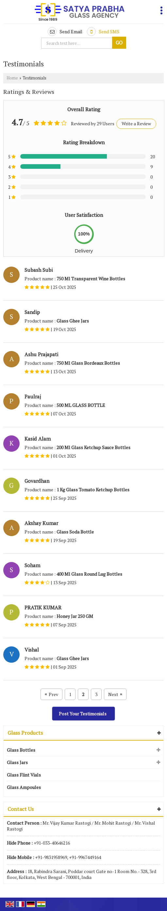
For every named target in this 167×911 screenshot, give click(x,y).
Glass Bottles (21, 750)
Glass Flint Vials (24, 775)
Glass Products (25, 732)
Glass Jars (17, 762)
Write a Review (136, 123)
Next (115, 694)
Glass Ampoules (24, 787)
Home (12, 78)
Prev (51, 694)
